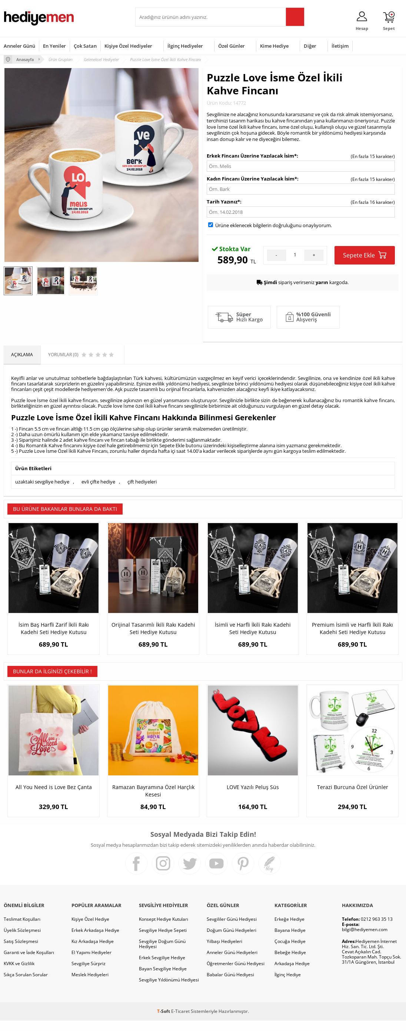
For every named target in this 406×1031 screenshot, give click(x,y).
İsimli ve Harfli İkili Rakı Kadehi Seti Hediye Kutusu (253, 628)
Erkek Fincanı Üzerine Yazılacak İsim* (252, 155)
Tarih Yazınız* (223, 201)
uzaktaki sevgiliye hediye (42, 481)
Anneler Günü (19, 46)
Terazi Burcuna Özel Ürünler (352, 792)
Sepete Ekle (364, 255)
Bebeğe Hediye (290, 963)
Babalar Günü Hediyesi (230, 985)
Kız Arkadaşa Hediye (92, 952)
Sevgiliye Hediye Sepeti (163, 940)
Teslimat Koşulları (22, 929)
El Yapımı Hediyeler (91, 963)
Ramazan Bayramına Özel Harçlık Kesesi (153, 796)
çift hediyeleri (142, 481)
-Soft (164, 1021)
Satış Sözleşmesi (21, 952)
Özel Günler (231, 46)
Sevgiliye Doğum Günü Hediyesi (162, 954)
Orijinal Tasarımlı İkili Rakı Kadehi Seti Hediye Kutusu (153, 628)
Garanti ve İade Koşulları (29, 963)
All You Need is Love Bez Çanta (54, 792)
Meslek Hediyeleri (90, 985)
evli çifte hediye (98, 481)
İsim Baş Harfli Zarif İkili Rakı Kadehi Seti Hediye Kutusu (54, 628)
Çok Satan (85, 46)
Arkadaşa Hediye (292, 974)
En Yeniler (54, 46)
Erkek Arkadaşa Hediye (95, 940)
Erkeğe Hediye (289, 929)
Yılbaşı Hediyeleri (224, 952)
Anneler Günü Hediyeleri (232, 963)
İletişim (340, 46)
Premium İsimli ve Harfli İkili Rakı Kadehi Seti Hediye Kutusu (352, 628)
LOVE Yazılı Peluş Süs (253, 792)
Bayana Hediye (290, 940)
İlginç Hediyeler (185, 46)
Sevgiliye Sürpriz (88, 974)
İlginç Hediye (287, 985)
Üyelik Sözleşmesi (22, 940)
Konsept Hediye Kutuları (163, 929)
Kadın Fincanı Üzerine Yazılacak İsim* (252, 178)
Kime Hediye (274, 46)
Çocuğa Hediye (290, 952)
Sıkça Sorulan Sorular (26, 985)
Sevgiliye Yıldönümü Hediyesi (169, 990)
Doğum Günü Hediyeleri (231, 940)
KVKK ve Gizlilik (19, 974)
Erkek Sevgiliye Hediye (162, 968)
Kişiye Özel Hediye (90, 929)
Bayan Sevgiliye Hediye (163, 979)
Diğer (310, 46)
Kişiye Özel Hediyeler (128, 46)
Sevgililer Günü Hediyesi (232, 929)
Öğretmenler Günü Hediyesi (235, 974)
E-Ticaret (180, 1021)
